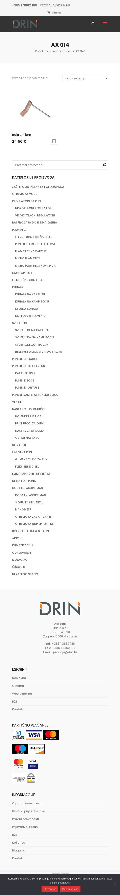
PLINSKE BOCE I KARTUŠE (29, 366)
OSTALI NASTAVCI (27, 438)
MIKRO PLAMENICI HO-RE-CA (35, 266)
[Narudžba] (85, 78)
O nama (18, 686)
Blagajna (18, 850)
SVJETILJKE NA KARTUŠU (32, 330)
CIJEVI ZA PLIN (22, 452)
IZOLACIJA (19, 560)
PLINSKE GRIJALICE (25, 359)
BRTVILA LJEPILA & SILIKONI (31, 531)
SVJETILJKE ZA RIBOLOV (31, 345)
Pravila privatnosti (25, 819)
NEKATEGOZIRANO (25, 574)
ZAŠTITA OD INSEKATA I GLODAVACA (38, 187)
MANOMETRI (23, 509)
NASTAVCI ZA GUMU (29, 431)
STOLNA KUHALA (26, 309)
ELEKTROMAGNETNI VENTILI (31, 474)
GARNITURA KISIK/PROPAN (33, 237)
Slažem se (50, 889)
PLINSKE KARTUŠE (27, 388)
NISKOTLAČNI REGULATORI (33, 208)
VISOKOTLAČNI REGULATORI (35, 215)
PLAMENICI (19, 230)
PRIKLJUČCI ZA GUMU (30, 423)
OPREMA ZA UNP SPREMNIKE (34, 524)
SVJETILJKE (19, 323)
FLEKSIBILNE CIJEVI (27, 467)
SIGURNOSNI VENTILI (29, 502)
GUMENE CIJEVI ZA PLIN (31, 459)
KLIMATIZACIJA (22, 545)
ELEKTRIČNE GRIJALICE (27, 280)
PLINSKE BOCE (24, 380)
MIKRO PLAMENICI (27, 258)
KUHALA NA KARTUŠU (30, 294)
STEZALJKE (19, 445)
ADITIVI (17, 538)
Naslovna (19, 678)
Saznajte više (70, 889)
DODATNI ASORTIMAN (27, 488)
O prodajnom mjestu (27, 803)
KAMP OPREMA (22, 273)
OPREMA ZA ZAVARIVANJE (33, 517)
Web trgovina (22, 694)
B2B (15, 702)
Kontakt (18, 709)
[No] (115, 884)
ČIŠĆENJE (18, 567)
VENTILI (17, 402)
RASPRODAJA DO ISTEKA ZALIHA (34, 222)
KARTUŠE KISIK (25, 373)
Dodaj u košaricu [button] (54, 141)
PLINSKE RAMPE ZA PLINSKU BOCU (35, 395)
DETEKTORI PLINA (24, 481)
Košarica (18, 843)
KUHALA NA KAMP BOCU (32, 301)
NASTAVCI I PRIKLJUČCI (28, 409)
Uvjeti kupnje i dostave (28, 811)
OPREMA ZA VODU (25, 194)
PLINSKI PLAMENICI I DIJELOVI (35, 244)
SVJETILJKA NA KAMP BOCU (34, 337)
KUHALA (17, 287)
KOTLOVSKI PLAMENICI (30, 316)
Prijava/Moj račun (25, 827)
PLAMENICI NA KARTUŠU (31, 251)
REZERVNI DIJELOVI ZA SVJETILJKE (38, 352)
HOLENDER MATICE (28, 416)
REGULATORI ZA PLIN (26, 201)
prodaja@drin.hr (65, 652)
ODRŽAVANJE (21, 553)
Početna (40, 51)
